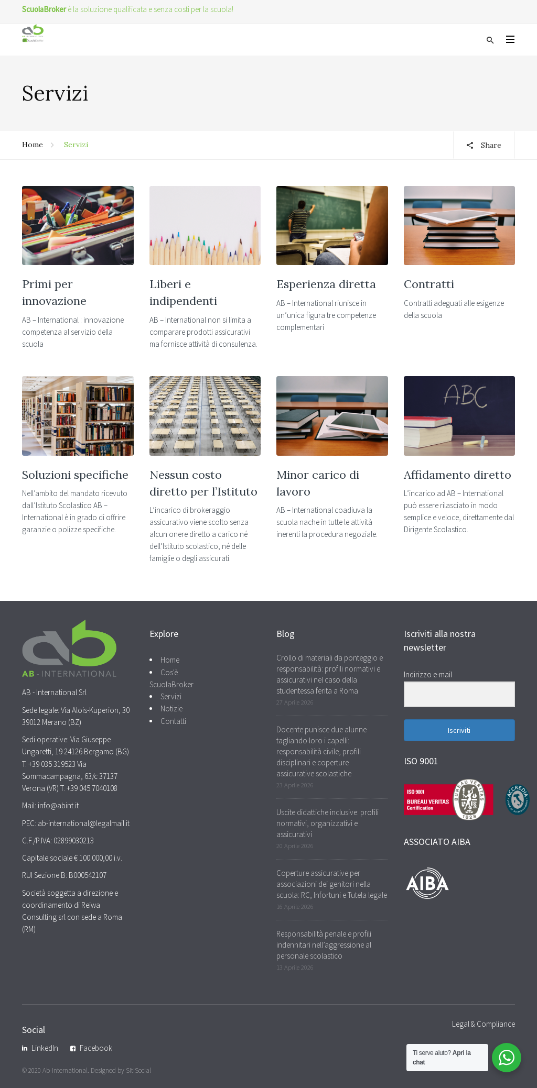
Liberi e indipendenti (183, 292)
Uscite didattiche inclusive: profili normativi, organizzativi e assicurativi (327, 823)
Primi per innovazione (54, 292)
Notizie (171, 708)
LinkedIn (44, 1048)
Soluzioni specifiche (75, 474)
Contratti (429, 284)
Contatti (173, 721)
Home (32, 144)
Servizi (170, 696)
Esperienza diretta (326, 284)
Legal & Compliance (483, 1024)
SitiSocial (138, 1070)
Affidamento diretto (457, 474)
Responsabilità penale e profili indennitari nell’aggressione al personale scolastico (323, 945)
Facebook (96, 1048)
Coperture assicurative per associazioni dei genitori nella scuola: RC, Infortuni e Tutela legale (331, 884)
